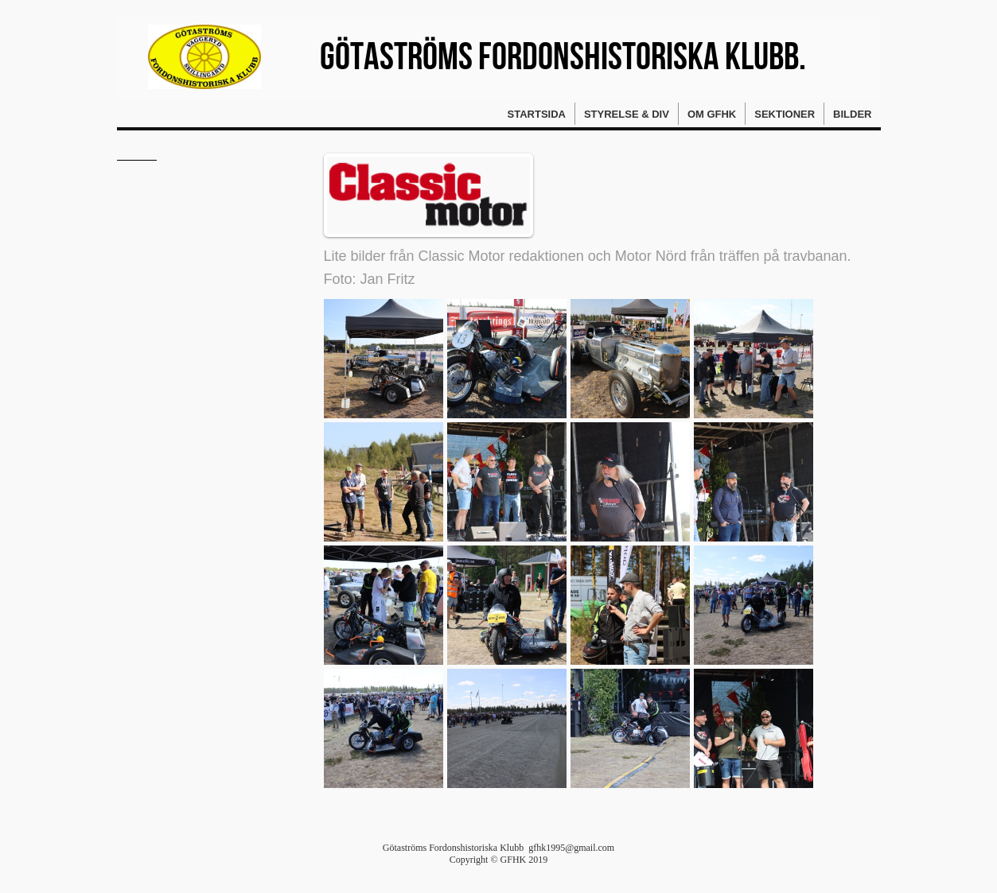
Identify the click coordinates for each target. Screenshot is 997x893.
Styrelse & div (626, 114)
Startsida (537, 114)
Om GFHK (711, 114)
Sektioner (784, 114)
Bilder (852, 114)
